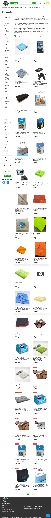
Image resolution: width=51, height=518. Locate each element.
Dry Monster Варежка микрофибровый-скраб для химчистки (21, 82)
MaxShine (6, 97)
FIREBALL (6, 59)
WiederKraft (6, 139)
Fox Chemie (6, 63)
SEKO (5, 119)
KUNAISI (6, 151)
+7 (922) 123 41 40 (45, 7)
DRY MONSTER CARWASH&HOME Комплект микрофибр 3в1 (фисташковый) (22, 234)
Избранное (4, 7)
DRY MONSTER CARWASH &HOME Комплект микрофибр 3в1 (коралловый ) (40, 209)
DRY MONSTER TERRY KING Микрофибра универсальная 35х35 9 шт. (39, 57)
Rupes (5, 115)
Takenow (6, 129)
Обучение (36, 7)
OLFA (5, 104)
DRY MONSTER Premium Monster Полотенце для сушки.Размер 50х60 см (40, 108)
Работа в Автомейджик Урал (8, 511)
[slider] (4, 165)
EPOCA (5, 54)
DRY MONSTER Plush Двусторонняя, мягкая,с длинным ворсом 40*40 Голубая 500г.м (22, 308)
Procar (5, 107)
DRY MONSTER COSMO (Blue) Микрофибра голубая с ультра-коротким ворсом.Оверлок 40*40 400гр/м (22, 57)
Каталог (14, 3)
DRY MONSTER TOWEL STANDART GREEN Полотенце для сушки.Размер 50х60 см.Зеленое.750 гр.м (40, 359)
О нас (9, 7)
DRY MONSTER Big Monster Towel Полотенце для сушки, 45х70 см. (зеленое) (22, 133)
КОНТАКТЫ (4, 507)
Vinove (5, 137)
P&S (5, 110)
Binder (5, 39)
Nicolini (5, 98)
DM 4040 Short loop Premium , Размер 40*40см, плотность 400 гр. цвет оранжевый (22, 259)
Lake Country (6, 85)
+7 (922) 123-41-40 (26, 506)
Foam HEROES (6, 61)
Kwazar (5, 84)
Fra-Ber (5, 64)
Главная (4, 9)
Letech (5, 87)
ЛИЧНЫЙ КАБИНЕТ (6, 503)
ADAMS (5, 28)
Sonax (5, 124)
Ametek (5, 36)
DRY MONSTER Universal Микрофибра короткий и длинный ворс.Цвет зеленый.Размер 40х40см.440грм (40, 184)
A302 (5, 27)
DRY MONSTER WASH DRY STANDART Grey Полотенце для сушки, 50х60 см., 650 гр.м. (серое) (39, 436)
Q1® (5, 112)
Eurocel (5, 56)
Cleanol (5, 44)
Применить (7, 175)
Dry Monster (6, 50)
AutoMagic (6, 31)
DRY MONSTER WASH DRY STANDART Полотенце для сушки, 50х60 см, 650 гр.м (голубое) (22, 358)
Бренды (12, 7)
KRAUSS (6, 82)
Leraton (5, 88)
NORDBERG (6, 101)
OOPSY (5, 103)
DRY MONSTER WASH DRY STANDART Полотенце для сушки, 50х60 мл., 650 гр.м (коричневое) (40, 333)
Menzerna (6, 92)
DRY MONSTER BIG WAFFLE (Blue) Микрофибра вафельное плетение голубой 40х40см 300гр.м (40, 485)
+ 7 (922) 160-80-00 (37, 506)
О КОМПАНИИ (5, 505)
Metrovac (6, 94)
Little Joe (6, 90)
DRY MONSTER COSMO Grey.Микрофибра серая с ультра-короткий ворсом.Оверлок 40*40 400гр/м (22, 486)
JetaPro (5, 81)
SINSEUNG (6, 150)
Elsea (5, 53)
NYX (5, 100)
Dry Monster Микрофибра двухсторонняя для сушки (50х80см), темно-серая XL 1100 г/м (22, 410)
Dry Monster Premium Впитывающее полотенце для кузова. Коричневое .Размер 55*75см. (39, 384)
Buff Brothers (6, 41)
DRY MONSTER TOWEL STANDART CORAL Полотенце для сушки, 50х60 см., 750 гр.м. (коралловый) (22, 435)
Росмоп (6, 144)
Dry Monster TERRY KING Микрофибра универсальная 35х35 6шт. (39, 133)
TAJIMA (5, 127)
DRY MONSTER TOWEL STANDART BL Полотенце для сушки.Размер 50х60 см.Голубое (40, 409)
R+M (5, 116)
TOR (5, 130)
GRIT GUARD (6, 67)
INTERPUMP (6, 79)
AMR (5, 34)
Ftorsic (5, 65)
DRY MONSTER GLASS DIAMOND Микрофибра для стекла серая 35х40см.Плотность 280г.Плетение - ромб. (22, 210)
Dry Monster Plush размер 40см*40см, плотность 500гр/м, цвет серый (39, 284)
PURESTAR (6, 109)
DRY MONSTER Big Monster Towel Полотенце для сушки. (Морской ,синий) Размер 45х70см (22, 460)
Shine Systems (6, 123)
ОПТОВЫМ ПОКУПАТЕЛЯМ (7, 509)
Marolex (6, 91)
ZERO (5, 148)
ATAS (5, 33)
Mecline (5, 95)
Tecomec (6, 126)
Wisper (5, 143)
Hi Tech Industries (6, 74)
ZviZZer (5, 147)
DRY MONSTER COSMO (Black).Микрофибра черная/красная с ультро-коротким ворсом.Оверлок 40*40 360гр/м (22, 333)
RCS (5, 113)
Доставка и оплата (18, 7)
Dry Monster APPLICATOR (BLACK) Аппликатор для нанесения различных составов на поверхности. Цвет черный (22, 108)
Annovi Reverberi (6, 38)
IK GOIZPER (6, 75)
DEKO (5, 47)
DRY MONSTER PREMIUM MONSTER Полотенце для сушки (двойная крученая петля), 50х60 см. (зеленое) (40, 159)
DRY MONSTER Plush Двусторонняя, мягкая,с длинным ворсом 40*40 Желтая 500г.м (40, 308)
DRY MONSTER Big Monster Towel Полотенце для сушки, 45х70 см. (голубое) (40, 460)
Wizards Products (6, 141)
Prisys (5, 153)
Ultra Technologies (6, 133)
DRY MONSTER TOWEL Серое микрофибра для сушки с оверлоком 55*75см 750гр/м (21, 384)
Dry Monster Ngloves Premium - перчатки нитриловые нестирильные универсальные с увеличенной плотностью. (40, 83)
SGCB (5, 120)
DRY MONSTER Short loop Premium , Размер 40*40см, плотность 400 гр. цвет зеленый (40, 234)
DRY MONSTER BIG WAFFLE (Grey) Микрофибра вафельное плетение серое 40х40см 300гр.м (22, 158)
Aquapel (6, 30)
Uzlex (5, 136)
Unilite (5, 134)
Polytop (5, 106)
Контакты (31, 7)
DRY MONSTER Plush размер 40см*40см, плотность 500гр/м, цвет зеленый (22, 284)
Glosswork (6, 68)
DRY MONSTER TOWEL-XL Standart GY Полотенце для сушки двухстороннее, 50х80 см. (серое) (22, 183)
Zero (5, 145)
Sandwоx (6, 117)
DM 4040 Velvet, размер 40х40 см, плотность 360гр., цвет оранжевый (40, 259)
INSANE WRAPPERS (6, 78)
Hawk (5, 71)
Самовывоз (26, 7)
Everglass (6, 57)
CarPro (5, 42)
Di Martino (6, 51)
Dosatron (6, 48)
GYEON (5, 70)
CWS (5, 45)
